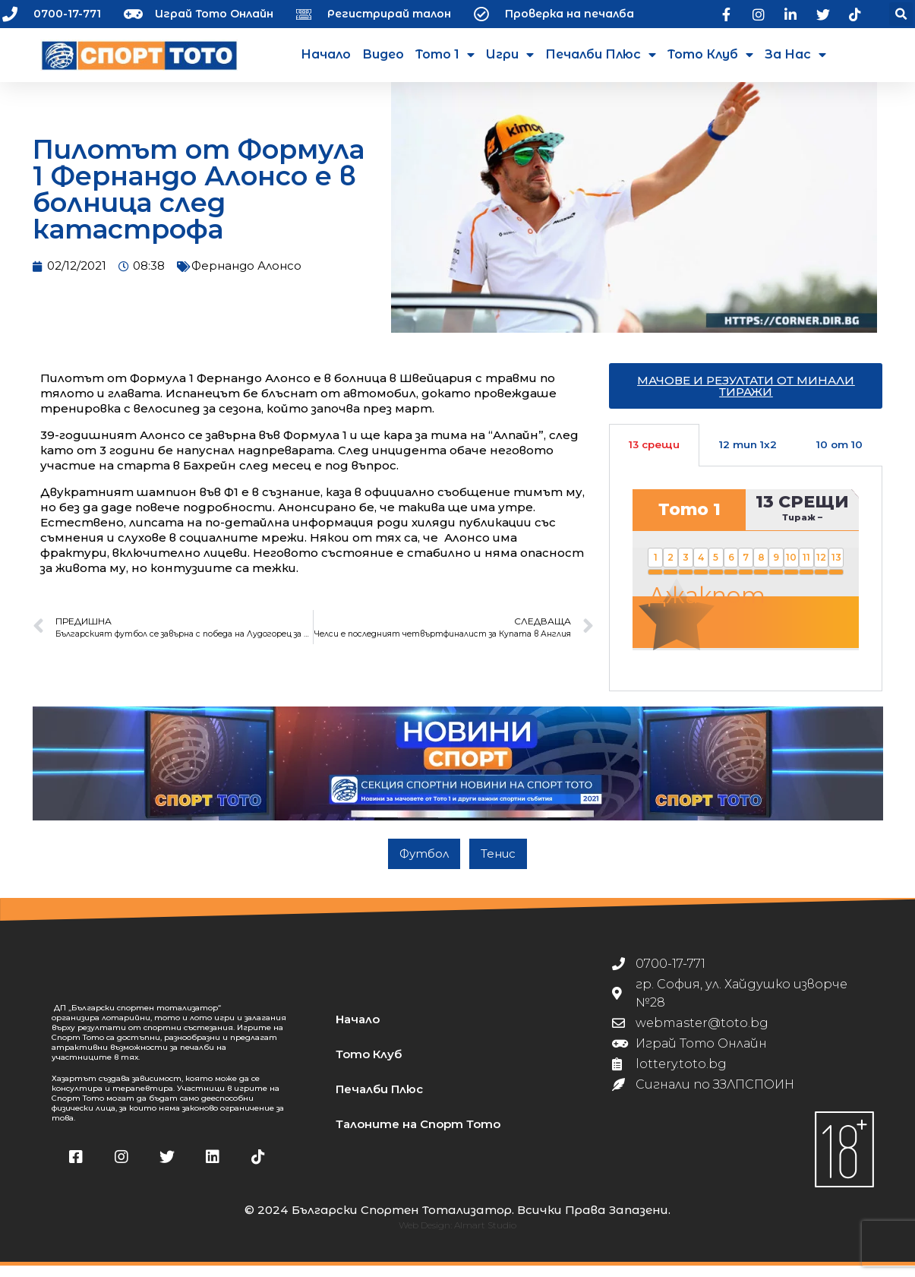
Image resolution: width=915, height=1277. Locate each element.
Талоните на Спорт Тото (418, 1135)
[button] (901, 14)
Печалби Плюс (600, 54)
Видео (383, 54)
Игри (510, 54)
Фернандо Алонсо (246, 277)
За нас (795, 54)
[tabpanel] (745, 589)
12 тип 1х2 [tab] (748, 456)
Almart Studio (485, 1236)
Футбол (424, 865)
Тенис (498, 865)
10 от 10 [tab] (839, 456)
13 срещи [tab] (654, 456)
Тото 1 (445, 54)
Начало (326, 54)
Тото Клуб (710, 54)
